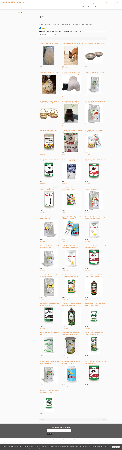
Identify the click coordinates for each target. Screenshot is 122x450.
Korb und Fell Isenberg (14, 3)
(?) (83, 31)
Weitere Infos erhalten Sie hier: (65, 448)
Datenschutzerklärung (99, 7)
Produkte (43, 7)
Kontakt (64, 7)
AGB (78, 7)
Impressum (71, 7)
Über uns (57, 7)
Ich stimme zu (116, 447)
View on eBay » (43, 68)
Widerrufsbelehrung (86, 7)
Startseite (35, 7)
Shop (50, 7)
